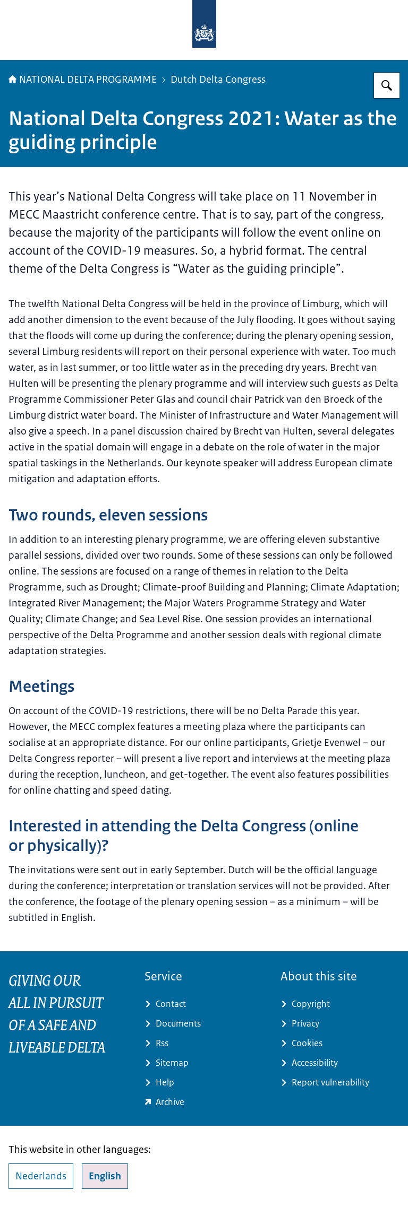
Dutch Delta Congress (218, 79)
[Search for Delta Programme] (387, 85)
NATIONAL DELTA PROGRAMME (82, 79)
